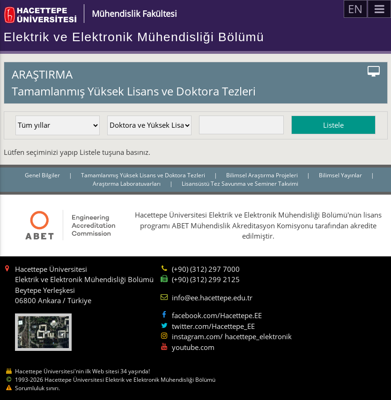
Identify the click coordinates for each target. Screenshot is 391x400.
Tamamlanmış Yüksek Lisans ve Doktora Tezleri (144, 175)
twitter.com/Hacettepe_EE (213, 326)
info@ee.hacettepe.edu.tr (212, 297)
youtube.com (193, 347)
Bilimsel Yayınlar (341, 175)
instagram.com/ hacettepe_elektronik (232, 336)
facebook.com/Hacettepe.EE (217, 315)
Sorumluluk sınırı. (37, 388)
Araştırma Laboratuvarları (127, 184)
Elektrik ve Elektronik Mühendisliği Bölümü (134, 37)
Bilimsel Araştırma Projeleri (262, 175)
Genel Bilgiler (43, 175)
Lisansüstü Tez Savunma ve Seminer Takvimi (240, 184)
